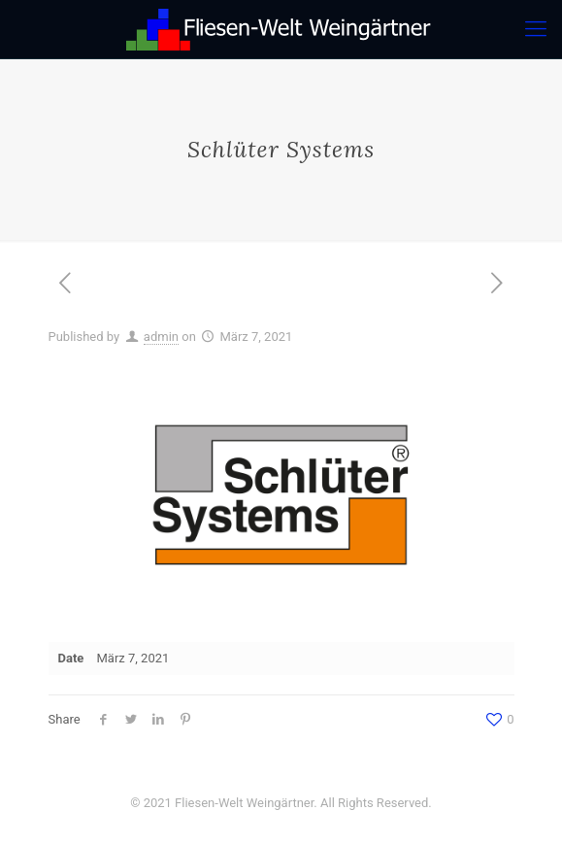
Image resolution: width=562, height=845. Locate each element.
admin (161, 336)
